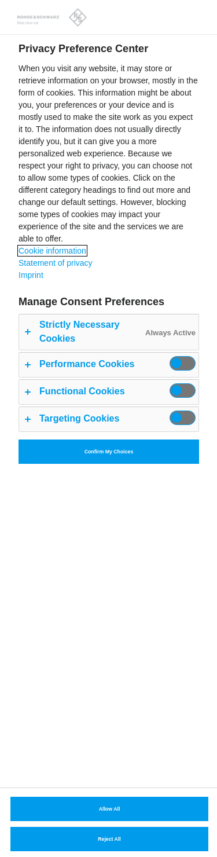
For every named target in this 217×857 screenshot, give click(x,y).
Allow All (109, 809)
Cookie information (52, 250)
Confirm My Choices (109, 452)
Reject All (109, 839)
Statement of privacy (56, 263)
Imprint (31, 275)
